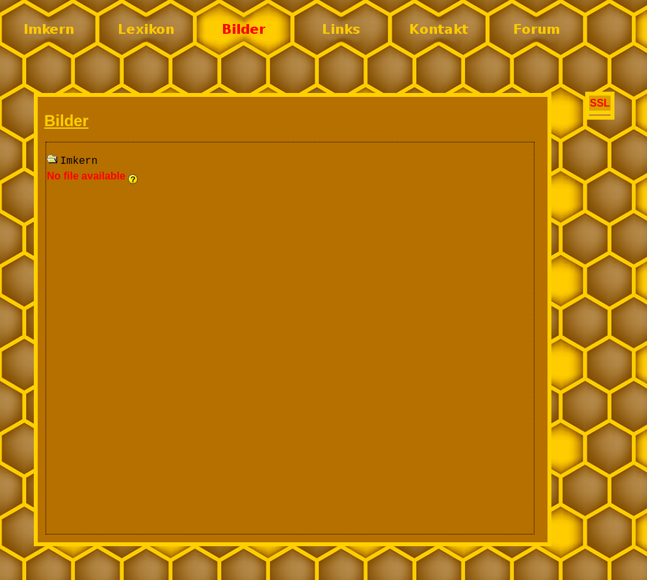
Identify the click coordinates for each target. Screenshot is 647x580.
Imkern (79, 161)
